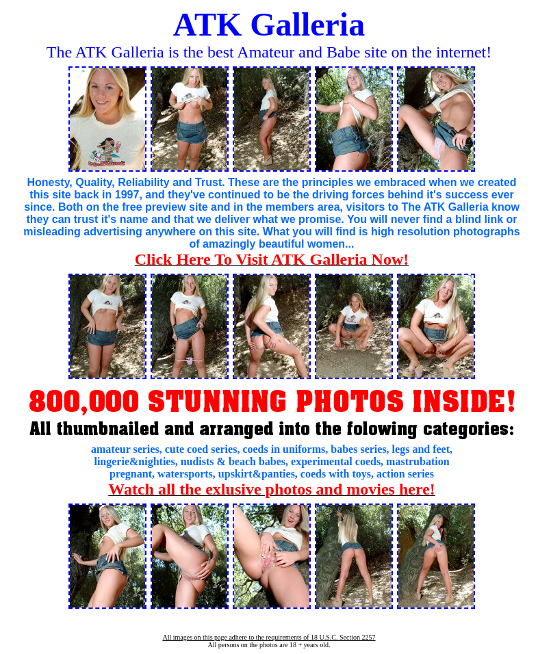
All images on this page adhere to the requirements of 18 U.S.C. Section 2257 (268, 637)
